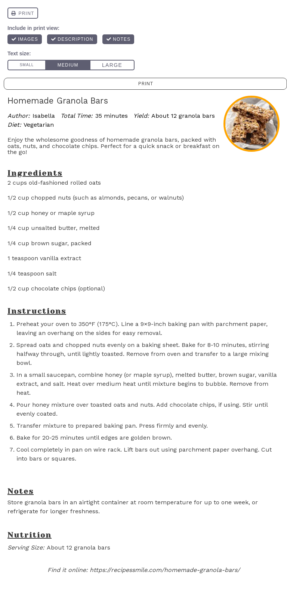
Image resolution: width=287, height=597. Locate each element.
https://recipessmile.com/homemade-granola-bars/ (165, 569)
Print (145, 83)
